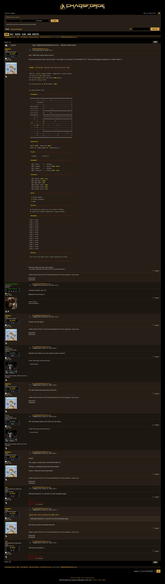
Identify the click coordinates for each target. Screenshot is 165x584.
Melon (7, 347)
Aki (6, 487)
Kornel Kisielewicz (11, 284)
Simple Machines (89, 577)
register (17, 17)
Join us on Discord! (16, 29)
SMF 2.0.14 (74, 577)
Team (24, 34)
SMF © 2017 (81, 577)
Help (11, 34)
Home (7, 34)
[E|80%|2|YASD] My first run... (40, 49)
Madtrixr (8, 49)
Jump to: (136, 571)
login (11, 17)
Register (35, 34)
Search (17, 34)
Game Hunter (55, 37)
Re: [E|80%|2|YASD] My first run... (42, 284)
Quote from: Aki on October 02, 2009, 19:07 (44, 515)
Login (29, 34)
